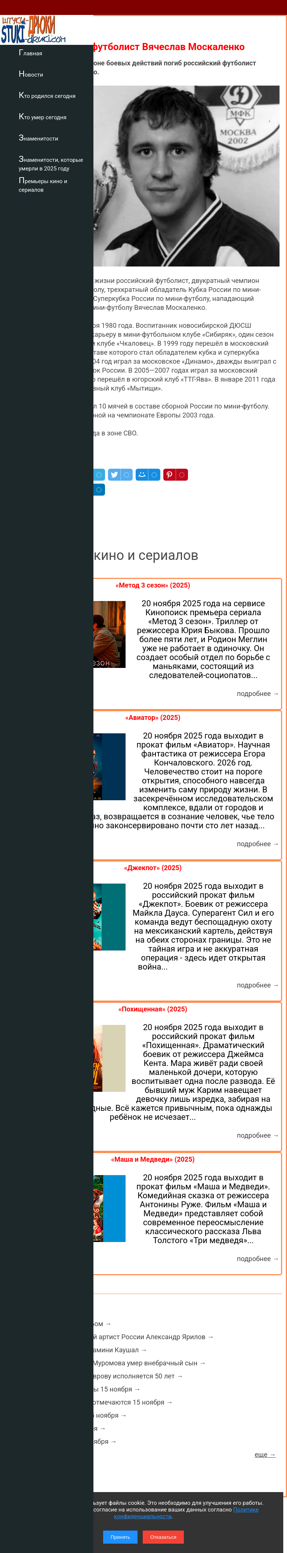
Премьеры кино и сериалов (43, 184)
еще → (265, 1454)
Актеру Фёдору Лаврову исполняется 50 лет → (109, 1376)
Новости (31, 73)
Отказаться (163, 1537)
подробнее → (258, 693)
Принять (120, 1537)
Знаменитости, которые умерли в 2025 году (51, 163)
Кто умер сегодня (43, 116)
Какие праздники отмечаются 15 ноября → (104, 1402)
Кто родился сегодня (47, 95)
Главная (30, 52)
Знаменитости (38, 137)
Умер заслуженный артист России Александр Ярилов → (125, 1337)
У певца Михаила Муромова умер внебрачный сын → (121, 1363)
